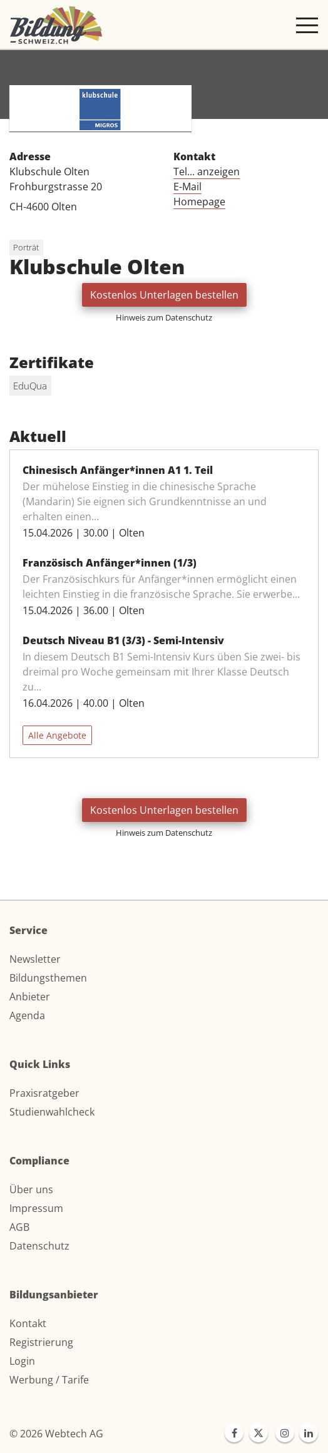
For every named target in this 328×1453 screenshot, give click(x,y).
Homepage (199, 201)
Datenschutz (39, 1246)
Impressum (36, 1208)
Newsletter (35, 959)
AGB (19, 1227)
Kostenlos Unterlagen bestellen (164, 295)
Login (22, 1361)
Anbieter (29, 997)
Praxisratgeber (44, 1093)
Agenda (27, 1015)
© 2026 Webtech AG (56, 1433)
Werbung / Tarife (49, 1380)
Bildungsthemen (48, 978)
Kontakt (27, 1323)
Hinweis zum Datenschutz (164, 317)
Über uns (31, 1189)
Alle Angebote (57, 735)
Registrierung (41, 1342)
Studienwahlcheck (52, 1112)
